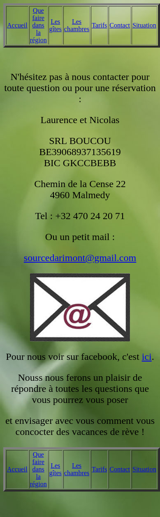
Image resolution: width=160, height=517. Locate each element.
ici (147, 356)
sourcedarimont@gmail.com (80, 257)
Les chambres (76, 25)
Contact (119, 25)
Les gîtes (55, 25)
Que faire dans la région (38, 25)
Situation (144, 25)
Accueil (17, 25)
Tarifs (99, 25)
